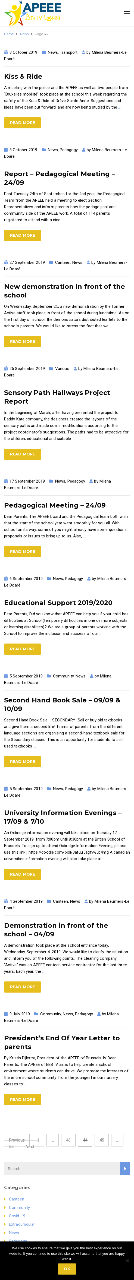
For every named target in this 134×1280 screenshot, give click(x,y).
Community (63, 676)
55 (11, 1146)
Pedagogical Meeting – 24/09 (55, 505)
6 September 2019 (26, 578)
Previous (17, 1140)
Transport (68, 52)
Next (30, 1146)
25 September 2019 (27, 368)
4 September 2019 (26, 901)
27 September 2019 (27, 262)
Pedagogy (69, 149)
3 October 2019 (23, 52)
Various (62, 368)
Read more (22, 122)
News (53, 52)
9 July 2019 (20, 1014)
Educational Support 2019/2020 (58, 603)
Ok (67, 1268)
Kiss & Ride (23, 76)
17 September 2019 (27, 481)
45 (101, 1140)
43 (68, 1140)
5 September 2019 (26, 676)
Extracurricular (22, 1224)
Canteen (62, 262)
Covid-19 (17, 1216)
